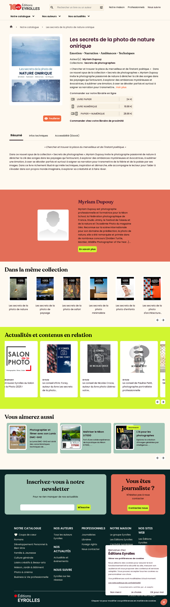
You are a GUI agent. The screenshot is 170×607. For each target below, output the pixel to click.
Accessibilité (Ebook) (67, 135)
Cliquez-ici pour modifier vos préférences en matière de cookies (123, 601)
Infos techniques (38, 135)
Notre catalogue (20, 16)
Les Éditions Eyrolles (121, 539)
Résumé (16, 135)
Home (11, 27)
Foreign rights (90, 544)
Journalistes (89, 534)
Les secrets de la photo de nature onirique (70, 27)
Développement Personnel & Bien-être (31, 546)
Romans (18, 539)
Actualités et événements (61, 559)
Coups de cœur (25, 535)
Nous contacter (91, 549)
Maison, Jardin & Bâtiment (29, 567)
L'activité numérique (121, 544)
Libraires (87, 539)
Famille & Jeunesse (25, 553)
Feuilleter (52, 118)
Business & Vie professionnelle (31, 577)
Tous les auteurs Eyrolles (63, 536)
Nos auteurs (49, 16)
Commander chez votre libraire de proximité (97, 121)
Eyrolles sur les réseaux (62, 578)
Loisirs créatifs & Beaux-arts (30, 562)
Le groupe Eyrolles (120, 534)
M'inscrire (83, 507)
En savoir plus (87, 249)
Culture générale (24, 557)
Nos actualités (77, 16)
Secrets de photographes (99, 63)
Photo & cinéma (23, 572)
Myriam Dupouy (92, 59)
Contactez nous (138, 508)
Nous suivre (154, 7)
